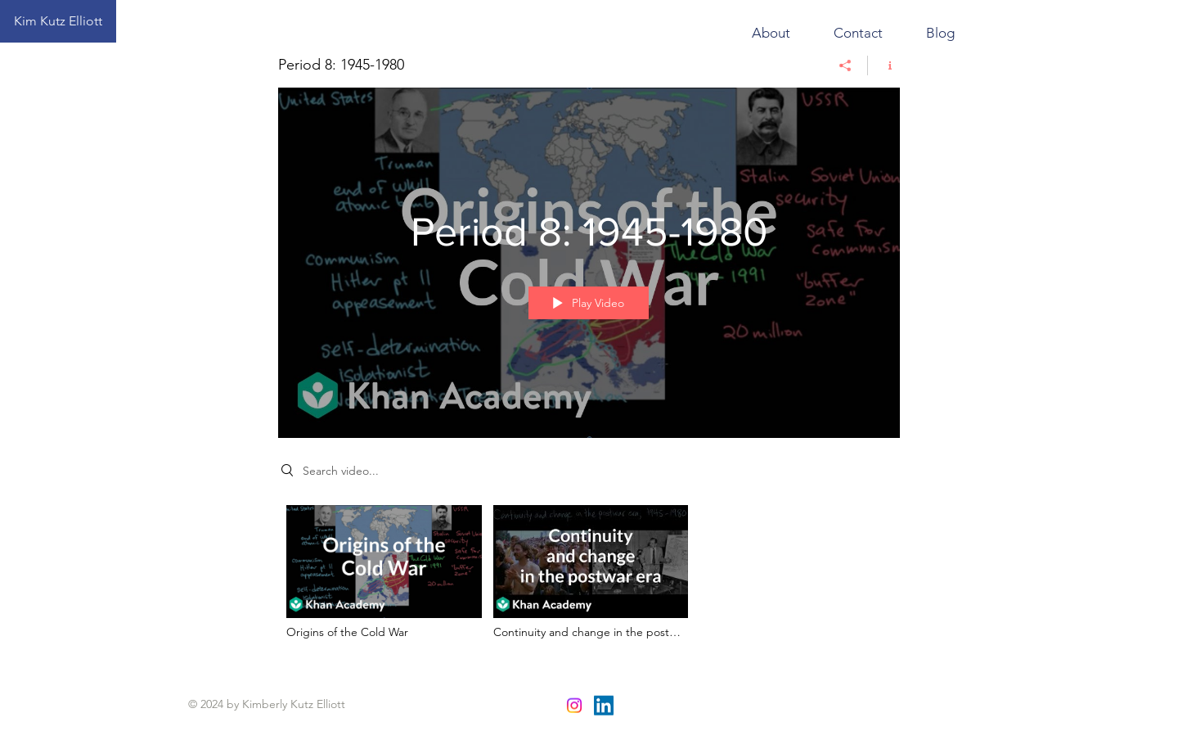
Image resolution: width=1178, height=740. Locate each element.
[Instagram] (574, 705)
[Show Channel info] (884, 65)
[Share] (845, 65)
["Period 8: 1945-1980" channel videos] (589, 576)
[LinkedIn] (604, 705)
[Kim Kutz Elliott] (58, 21)
